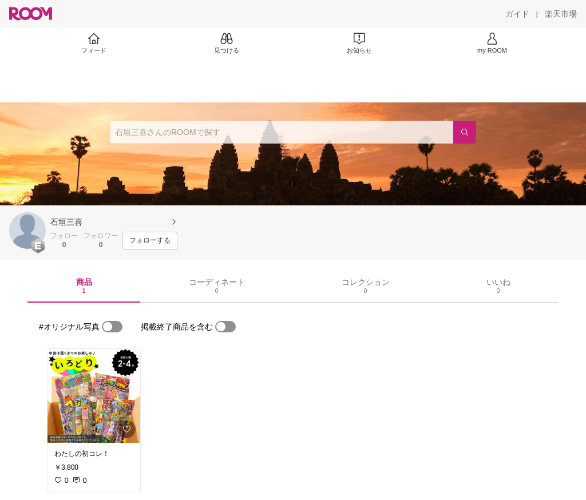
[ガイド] (517, 14)
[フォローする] (149, 241)
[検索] (464, 132)
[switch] (112, 326)
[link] (93, 396)
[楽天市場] (561, 14)
